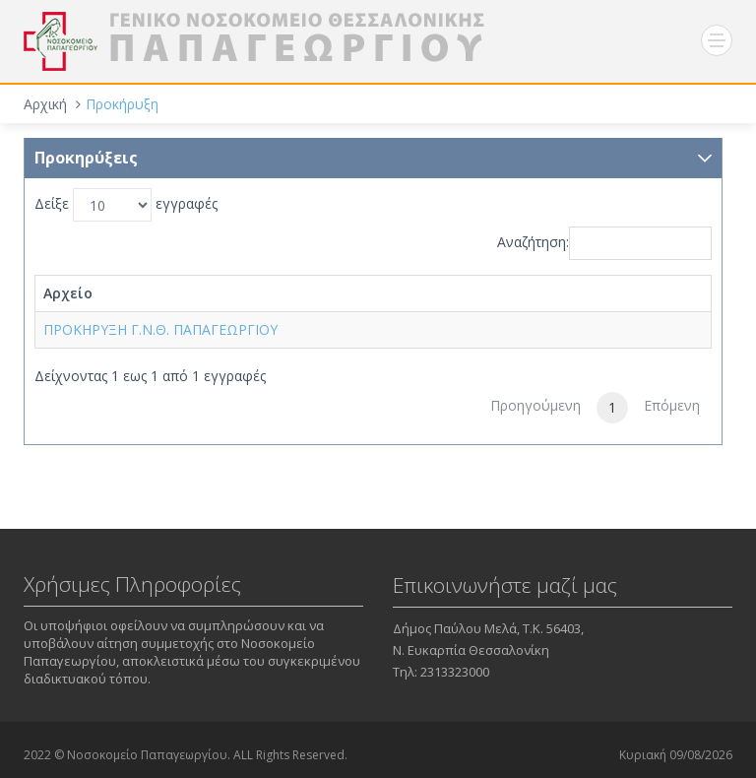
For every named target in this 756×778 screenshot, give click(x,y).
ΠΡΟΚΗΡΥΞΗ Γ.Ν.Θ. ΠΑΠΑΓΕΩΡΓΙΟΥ (160, 329)
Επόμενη (672, 405)
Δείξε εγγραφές (126, 205)
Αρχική (45, 104)
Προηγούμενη (535, 405)
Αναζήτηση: (604, 243)
